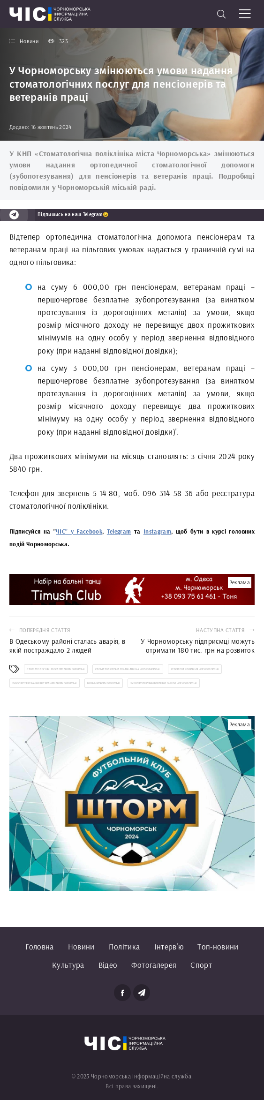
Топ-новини (217, 946)
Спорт (201, 965)
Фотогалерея (153, 965)
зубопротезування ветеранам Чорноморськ (44, 683)
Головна (39, 946)
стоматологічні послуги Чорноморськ (56, 669)
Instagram (157, 531)
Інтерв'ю (169, 946)
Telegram (119, 531)
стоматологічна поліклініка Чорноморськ (127, 669)
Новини (81, 946)
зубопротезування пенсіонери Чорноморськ (163, 683)
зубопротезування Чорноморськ (195, 669)
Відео (108, 965)
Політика (124, 946)
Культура (68, 965)
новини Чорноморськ (103, 683)
